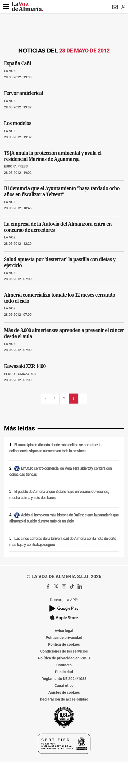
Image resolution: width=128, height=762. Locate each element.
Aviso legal (64, 631)
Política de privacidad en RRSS (64, 658)
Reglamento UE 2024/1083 (64, 679)
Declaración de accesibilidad (64, 699)
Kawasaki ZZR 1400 (24, 366)
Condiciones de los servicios (64, 651)
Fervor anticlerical (23, 93)
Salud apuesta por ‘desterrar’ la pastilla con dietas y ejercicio (59, 262)
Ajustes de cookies (64, 692)
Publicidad (64, 672)
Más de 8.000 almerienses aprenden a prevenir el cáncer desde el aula (64, 333)
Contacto (64, 665)
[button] (6, 6)
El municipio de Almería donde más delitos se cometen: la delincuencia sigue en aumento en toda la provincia (55, 448)
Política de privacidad (64, 637)
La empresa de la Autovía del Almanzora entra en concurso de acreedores (58, 227)
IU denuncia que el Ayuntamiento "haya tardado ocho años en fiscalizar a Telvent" (62, 191)
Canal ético (64, 685)
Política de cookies (64, 644)
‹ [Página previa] (45, 398)
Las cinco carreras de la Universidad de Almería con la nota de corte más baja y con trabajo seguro (62, 541)
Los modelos (17, 123)
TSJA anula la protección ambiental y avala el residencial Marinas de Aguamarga (52, 156)
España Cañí (17, 63)
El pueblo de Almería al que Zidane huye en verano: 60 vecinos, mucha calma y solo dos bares (59, 494)
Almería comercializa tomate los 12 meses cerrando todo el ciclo (59, 298)
